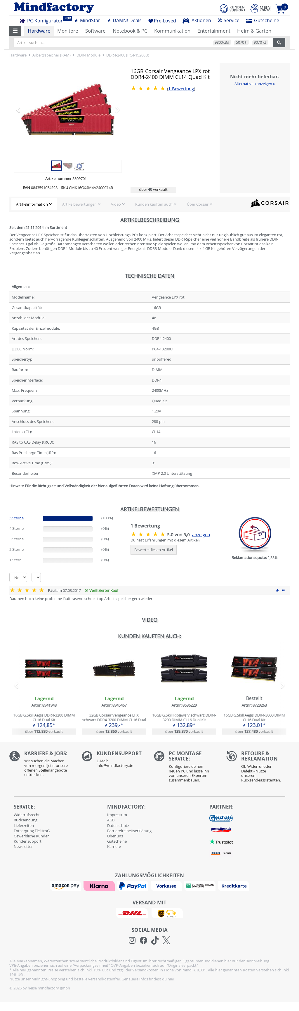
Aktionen (196, 20)
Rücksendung (25, 820)
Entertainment (213, 30)
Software (95, 30)
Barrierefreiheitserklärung (129, 830)
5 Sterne (16, 518)
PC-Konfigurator (43, 20)
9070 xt (260, 42)
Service (228, 20)
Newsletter (23, 846)
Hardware (39, 30)
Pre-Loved (162, 20)
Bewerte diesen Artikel (153, 549)
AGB (110, 820)
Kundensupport (27, 841)
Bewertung (181, 88)
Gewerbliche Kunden (32, 836)
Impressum (117, 814)
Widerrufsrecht (27, 814)
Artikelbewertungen (79, 204)
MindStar (87, 20)
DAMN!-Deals (124, 20)
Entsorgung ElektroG (32, 830)
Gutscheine (262, 20)
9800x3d (222, 42)
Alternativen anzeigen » (254, 83)
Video (116, 204)
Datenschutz (118, 825)
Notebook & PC (130, 30)
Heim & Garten (254, 30)
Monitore (67, 30)
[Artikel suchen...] (143, 42)
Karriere (114, 846)
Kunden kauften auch (154, 204)
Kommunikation (172, 30)
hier (171, 979)
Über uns (115, 836)
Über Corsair (197, 204)
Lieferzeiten (24, 825)
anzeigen (201, 534)
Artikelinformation (32, 204)
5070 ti (241, 42)
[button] (15, 31)
